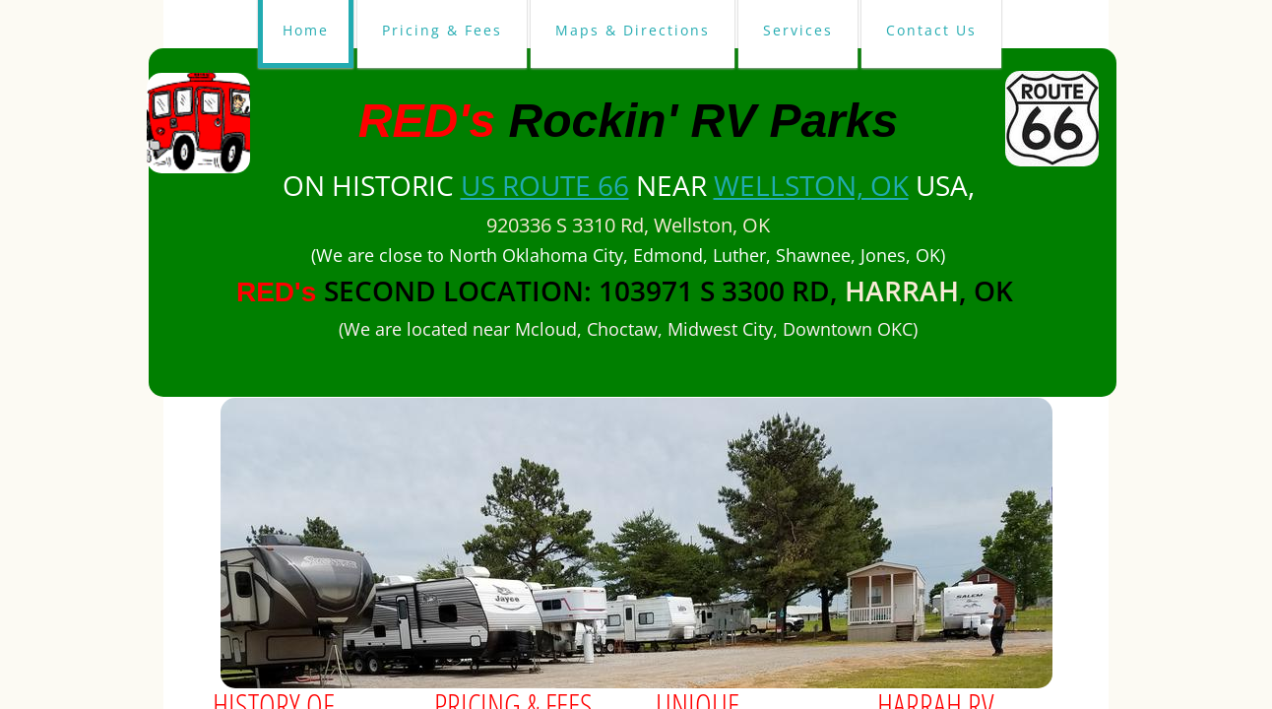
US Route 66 (545, 185)
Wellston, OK (811, 185)
